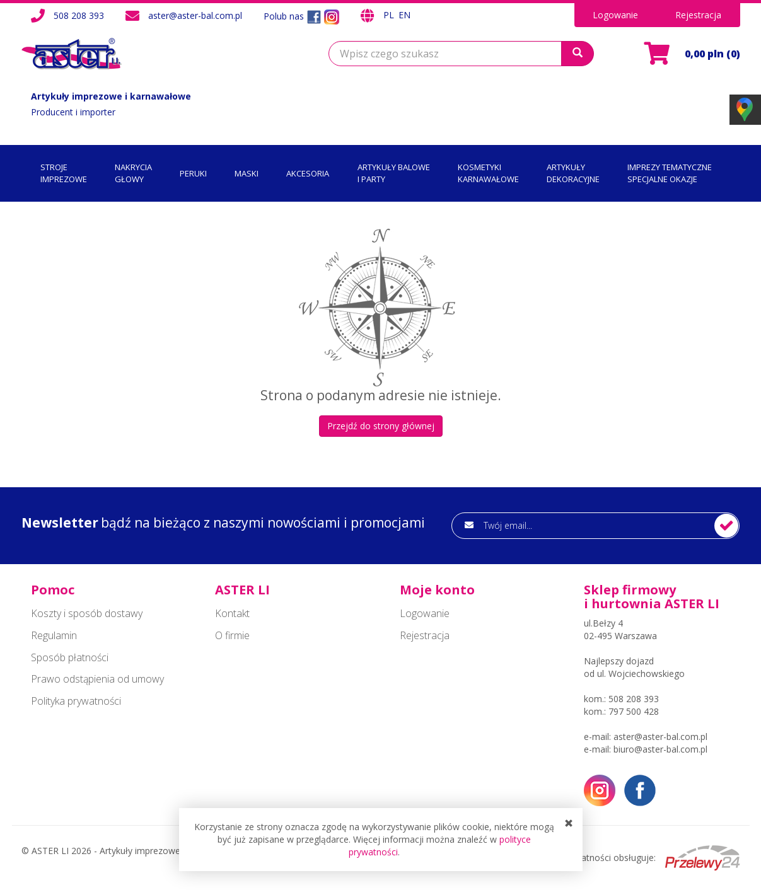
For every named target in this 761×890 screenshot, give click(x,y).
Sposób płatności (69, 657)
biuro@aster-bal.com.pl (660, 749)
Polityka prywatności (76, 701)
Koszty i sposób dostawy (86, 613)
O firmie (232, 635)
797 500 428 (633, 711)
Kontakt (232, 613)
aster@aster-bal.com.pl (195, 15)
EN (404, 15)
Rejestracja (698, 15)
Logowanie (615, 15)
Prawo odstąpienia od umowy (97, 679)
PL (390, 15)
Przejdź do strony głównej (380, 426)
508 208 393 (79, 15)
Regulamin (54, 635)
